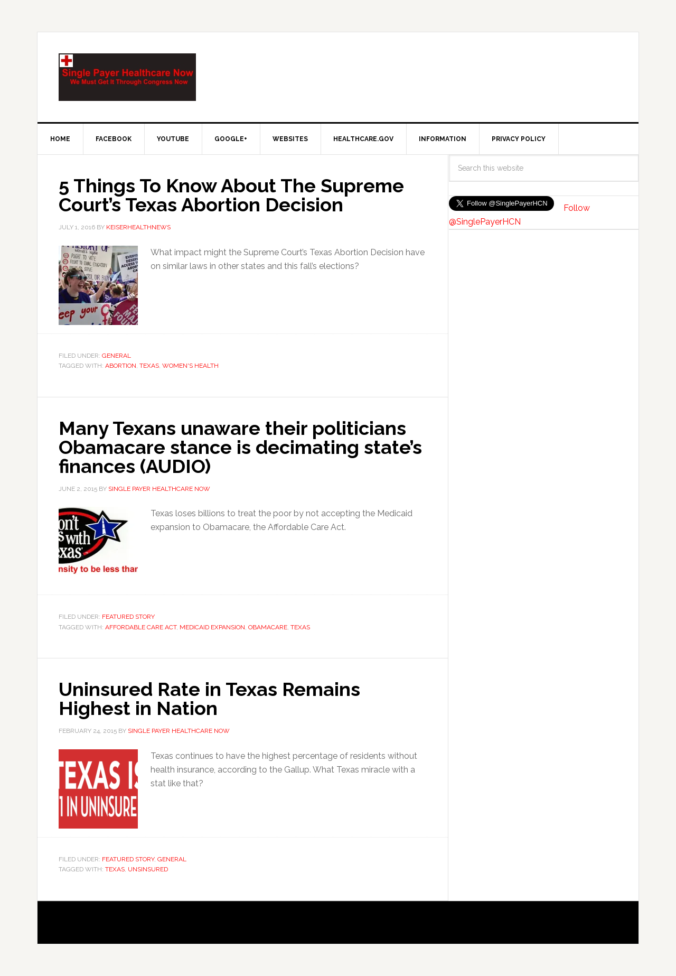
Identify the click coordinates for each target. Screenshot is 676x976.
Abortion (120, 365)
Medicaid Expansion (212, 627)
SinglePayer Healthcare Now (127, 77)
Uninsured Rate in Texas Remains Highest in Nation (209, 698)
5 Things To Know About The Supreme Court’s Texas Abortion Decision (231, 195)
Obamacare (267, 627)
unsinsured (148, 869)
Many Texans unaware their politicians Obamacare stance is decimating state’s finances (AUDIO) (240, 447)
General (116, 355)
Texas (149, 365)
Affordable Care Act (140, 627)
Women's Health (190, 365)
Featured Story (128, 616)
